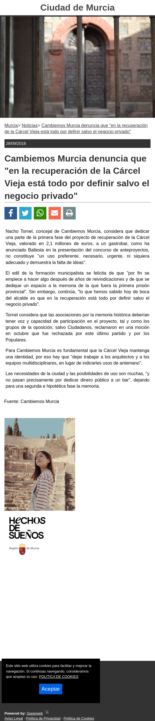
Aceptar (50, 689)
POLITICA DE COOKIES (58, 676)
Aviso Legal (13, 718)
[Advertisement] (77, 613)
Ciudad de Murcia (77, 8)
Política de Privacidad (43, 718)
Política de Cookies (79, 718)
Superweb (35, 713)
